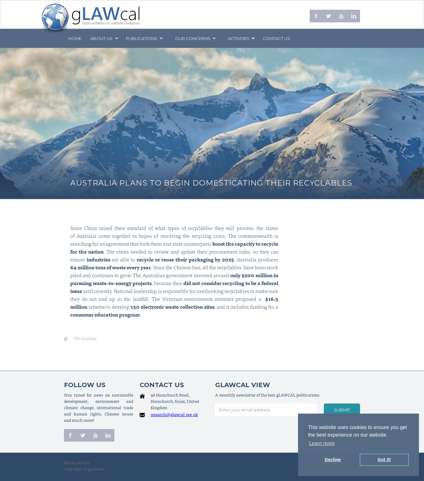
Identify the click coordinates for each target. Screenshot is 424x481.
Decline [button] (333, 459)
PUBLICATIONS (141, 38)
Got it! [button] (384, 459)
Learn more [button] (322, 443)
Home (75, 38)
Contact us (276, 38)
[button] (104, 38)
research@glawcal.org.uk (174, 415)
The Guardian (85, 339)
